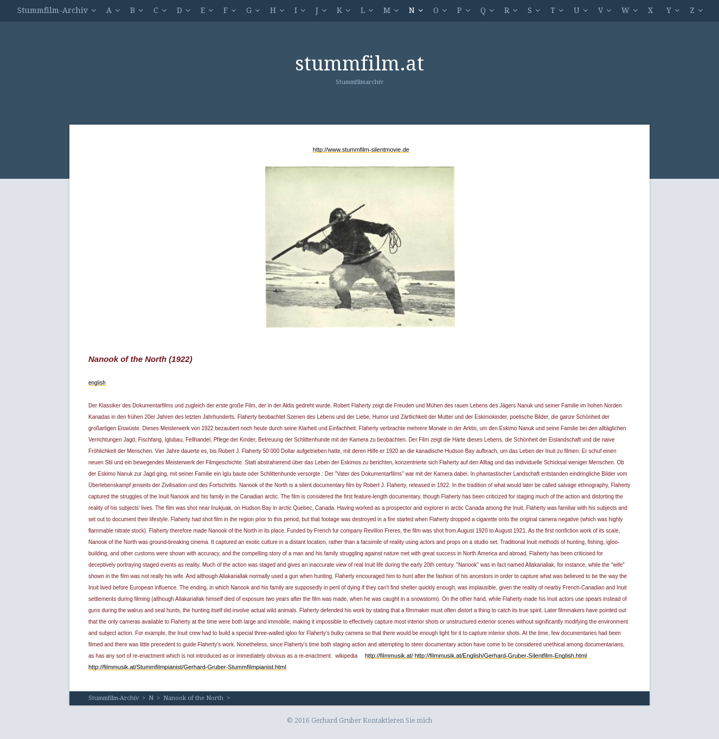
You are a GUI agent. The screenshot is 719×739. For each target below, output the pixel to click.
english (97, 383)
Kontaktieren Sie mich (397, 720)
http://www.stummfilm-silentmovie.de (361, 149)
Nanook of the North (193, 698)
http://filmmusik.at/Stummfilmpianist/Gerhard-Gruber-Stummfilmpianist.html (187, 667)
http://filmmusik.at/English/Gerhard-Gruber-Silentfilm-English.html (501, 655)
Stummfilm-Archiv (52, 10)
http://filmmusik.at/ (389, 655)
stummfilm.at (359, 63)
